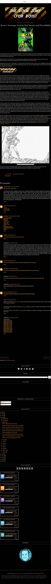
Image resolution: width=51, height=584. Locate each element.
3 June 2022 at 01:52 (13, 243)
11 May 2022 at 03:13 (11, 235)
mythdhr (5, 207)
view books (16, 480)
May (3, 445)
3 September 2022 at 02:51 (11, 292)
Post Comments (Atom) (10, 360)
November (4, 420)
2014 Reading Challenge (9, 507)
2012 (2, 455)
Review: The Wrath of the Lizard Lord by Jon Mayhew (12, 425)
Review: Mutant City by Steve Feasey (9, 423)
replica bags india (7, 237)
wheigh (5, 235)
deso (5, 292)
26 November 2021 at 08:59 (14, 216)
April (3, 446)
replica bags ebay (14, 237)
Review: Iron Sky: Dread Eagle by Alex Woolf (11, 437)
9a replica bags (21, 237)
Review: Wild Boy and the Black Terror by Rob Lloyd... (13, 434)
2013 (2, 454)
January (4, 452)
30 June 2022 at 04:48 (13, 268)
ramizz (5, 205)
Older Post (47, 357)
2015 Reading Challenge (9, 496)
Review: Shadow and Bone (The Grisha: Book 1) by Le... (13, 428)
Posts (2, 402)
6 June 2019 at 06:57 (15, 186)
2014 (2, 417)
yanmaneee (6, 216)
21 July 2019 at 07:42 (11, 205)
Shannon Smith (7, 186)
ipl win (5, 299)
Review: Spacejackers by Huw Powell (9, 432)
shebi (5, 260)
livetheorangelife (7, 210)
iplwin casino (17, 301)
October (4, 422)
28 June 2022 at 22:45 (10, 260)
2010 (2, 459)
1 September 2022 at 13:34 (14, 284)
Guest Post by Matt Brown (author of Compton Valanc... (13, 435)
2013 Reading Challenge (9, 519)
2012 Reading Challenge (9, 531)
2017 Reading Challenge (9, 473)
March (3, 448)
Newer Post (4, 357)
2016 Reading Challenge (9, 484)
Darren (7, 475)
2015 (2, 415)
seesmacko (6, 268)
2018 (2, 412)
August (4, 439)
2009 (2, 461)
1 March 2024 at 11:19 (11, 299)
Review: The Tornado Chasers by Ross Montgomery (12, 430)
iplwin (19, 310)
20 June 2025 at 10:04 (13, 317)
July (3, 441)
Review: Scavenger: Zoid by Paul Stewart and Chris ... (13, 427)
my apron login (6, 208)
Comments (3, 404)
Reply (5, 201)
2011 (2, 457)
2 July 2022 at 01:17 (13, 276)
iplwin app (22, 306)
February (4, 450)
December (4, 418)
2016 (2, 413)
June (3, 443)
